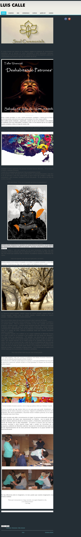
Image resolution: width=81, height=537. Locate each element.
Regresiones (14, 527)
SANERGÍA (11, 13)
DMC (18, 13)
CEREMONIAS (25, 13)
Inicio (23, 532)
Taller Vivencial (21, 527)
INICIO (3, 13)
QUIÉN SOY (43, 13)
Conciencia (8, 527)
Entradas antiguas (49, 532)
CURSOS (34, 13)
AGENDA (51, 13)
